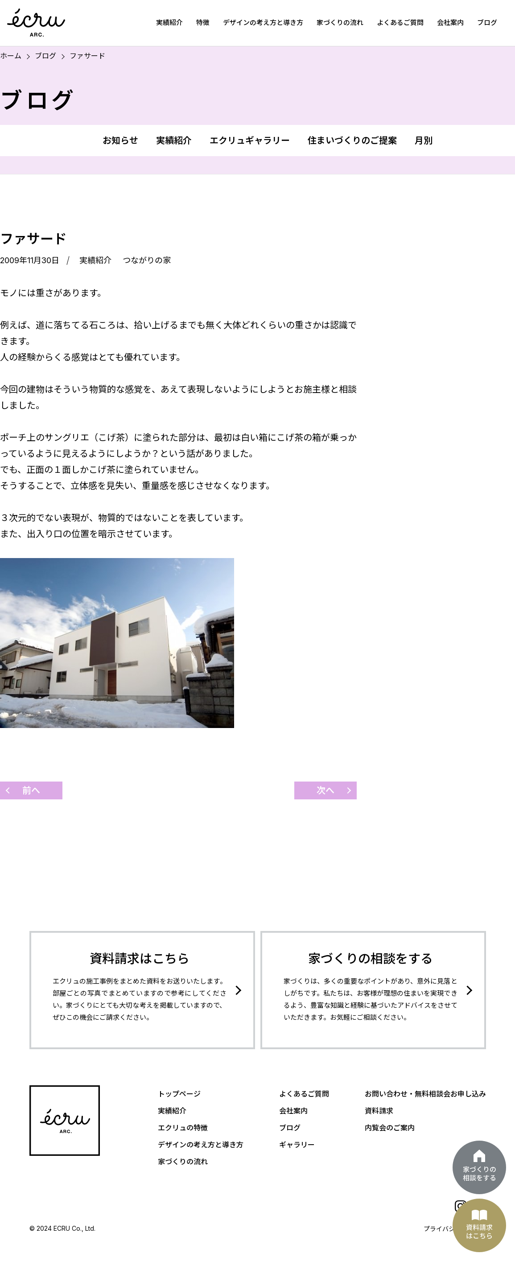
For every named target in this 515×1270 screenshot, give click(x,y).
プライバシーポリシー (455, 1229)
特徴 (203, 22)
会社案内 (450, 22)
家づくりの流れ (340, 22)
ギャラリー (297, 1144)
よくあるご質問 (400, 22)
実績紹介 (169, 22)
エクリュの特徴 (183, 1127)
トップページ (179, 1093)
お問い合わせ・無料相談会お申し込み (425, 1093)
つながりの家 (147, 260)
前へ (31, 790)
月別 (424, 140)
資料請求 (379, 1110)
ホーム (10, 55)
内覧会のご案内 (390, 1127)
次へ (325, 790)
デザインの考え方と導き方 (263, 22)
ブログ (487, 22)
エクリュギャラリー (250, 140)
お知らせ (120, 140)
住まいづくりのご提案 (352, 140)
